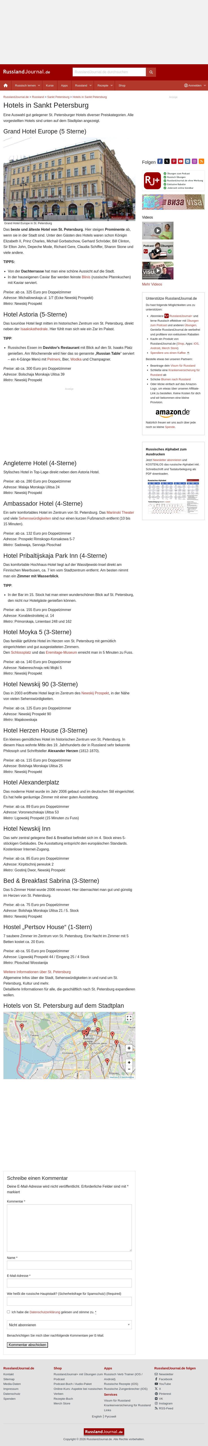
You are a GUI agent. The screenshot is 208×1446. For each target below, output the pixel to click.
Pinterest (162, 1393)
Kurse (50, 85)
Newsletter (163, 1374)
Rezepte (103, 85)
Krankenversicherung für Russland (127, 1405)
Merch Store (170, 348)
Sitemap (9, 1379)
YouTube (162, 1384)
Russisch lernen (25, 85)
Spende (170, 427)
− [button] (129, 1069)
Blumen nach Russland (176, 379)
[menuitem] (5, 85)
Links (107, 1410)
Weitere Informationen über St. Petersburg (37, 972)
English (97, 1416)
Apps (64, 85)
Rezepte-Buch (63, 1398)
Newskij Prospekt (95, 693)
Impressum (10, 1389)
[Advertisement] (104, 32)
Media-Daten (12, 1384)
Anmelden (193, 85)
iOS (196, 343)
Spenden (9, 1398)
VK (158, 1398)
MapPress (114, 1077)
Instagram (163, 1403)
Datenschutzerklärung (45, 1312)
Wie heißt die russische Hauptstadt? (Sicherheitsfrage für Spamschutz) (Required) (64, 1293)
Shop (122, 85)
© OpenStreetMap (127, 1077)
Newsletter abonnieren (167, 460)
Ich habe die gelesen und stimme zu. (54, 1312)
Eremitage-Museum (61, 652)
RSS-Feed (163, 1408)
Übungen (190, 325)
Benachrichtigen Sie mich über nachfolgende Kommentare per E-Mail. (69, 1328)
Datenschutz (11, 1393)
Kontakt (8, 1374)
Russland (81, 85)
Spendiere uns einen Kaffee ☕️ (170, 352)
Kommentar (16, 1201)
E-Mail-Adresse (18, 1276)
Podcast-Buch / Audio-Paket (73, 1384)
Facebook (163, 1379)
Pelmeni (53, 359)
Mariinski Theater (120, 512)
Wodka (76, 359)
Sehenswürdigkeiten (35, 518)
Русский (110, 1416)
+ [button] (129, 1062)
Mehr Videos (152, 284)
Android (155, 348)
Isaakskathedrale (34, 329)
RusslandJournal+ (181, 316)
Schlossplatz (21, 652)
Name (12, 1258)
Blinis (86, 277)
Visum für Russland (183, 365)
